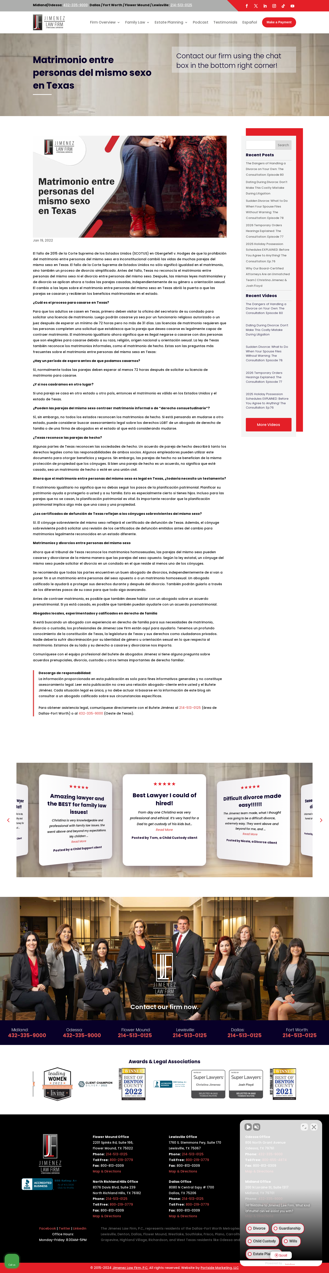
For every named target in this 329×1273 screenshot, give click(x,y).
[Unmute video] (248, 1127)
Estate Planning (169, 22)
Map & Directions (107, 1171)
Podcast (200, 22)
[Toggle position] (304, 1127)
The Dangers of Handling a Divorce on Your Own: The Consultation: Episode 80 (266, 169)
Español (249, 22)
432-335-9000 (75, 5)
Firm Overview (103, 22)
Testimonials (225, 22)
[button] (321, 820)
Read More (79, 841)
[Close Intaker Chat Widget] (314, 1127)
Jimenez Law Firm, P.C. (130, 1267)
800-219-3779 (121, 1160)
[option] (52, 1084)
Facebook (47, 1228)
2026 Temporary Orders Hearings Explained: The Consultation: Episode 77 (265, 231)
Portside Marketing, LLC (220, 1267)
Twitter (64, 1228)
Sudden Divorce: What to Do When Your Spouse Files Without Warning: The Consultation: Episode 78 (267, 353)
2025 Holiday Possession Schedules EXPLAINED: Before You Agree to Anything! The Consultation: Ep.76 (267, 401)
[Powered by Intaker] (290, 1263)
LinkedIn (79, 1228)
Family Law (135, 22)
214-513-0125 (181, 5)
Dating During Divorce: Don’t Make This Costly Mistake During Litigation (266, 188)
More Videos (268, 424)
